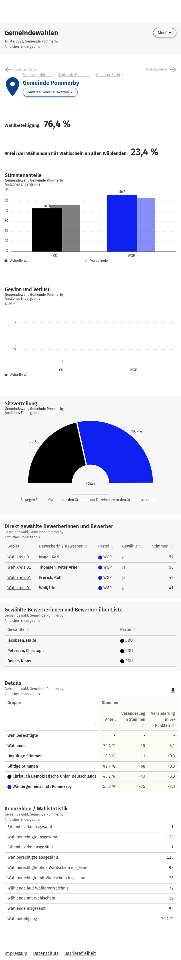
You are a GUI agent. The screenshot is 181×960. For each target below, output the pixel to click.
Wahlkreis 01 (19, 557)
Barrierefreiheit (80, 953)
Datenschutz (46, 953)
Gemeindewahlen (31, 33)
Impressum (16, 953)
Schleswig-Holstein (38, 75)
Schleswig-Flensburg (74, 75)
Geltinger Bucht (108, 75)
